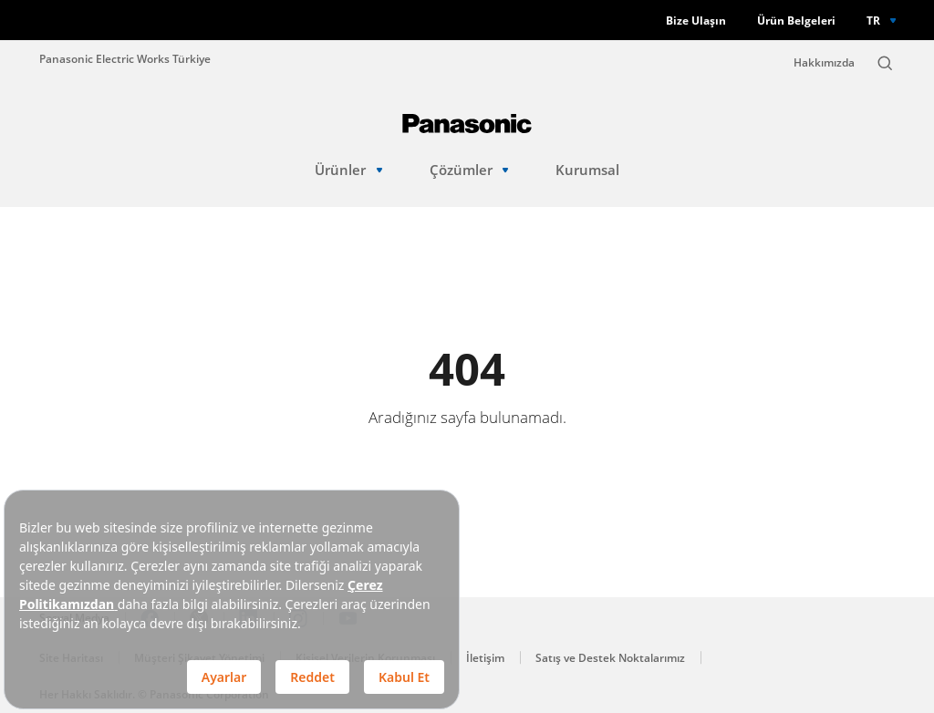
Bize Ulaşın (696, 20)
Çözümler (469, 170)
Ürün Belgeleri (796, 20)
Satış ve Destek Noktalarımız (610, 658)
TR (873, 20)
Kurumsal (587, 170)
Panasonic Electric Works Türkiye (125, 58)
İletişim (485, 658)
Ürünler (348, 170)
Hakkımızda (824, 62)
